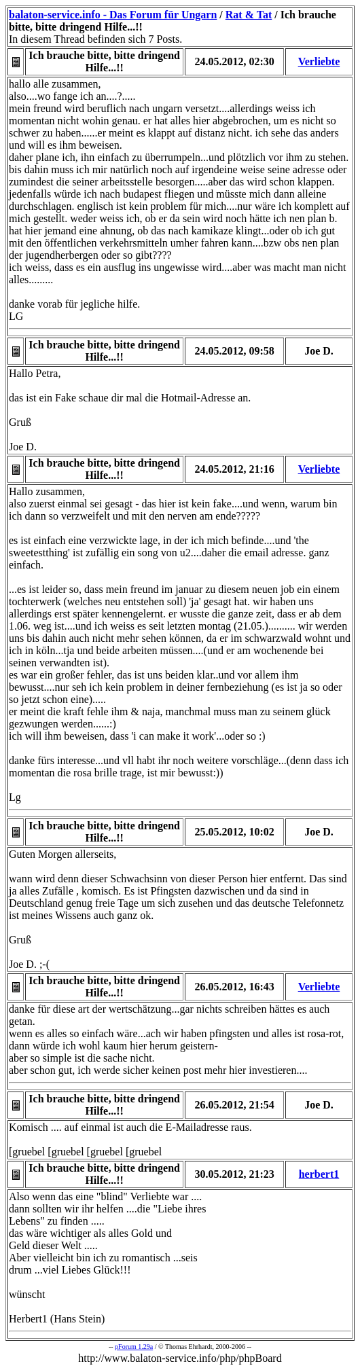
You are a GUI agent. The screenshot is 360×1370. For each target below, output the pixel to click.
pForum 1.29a (134, 1346)
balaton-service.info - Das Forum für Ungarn (113, 14)
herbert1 (319, 1174)
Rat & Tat (249, 14)
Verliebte (319, 61)
